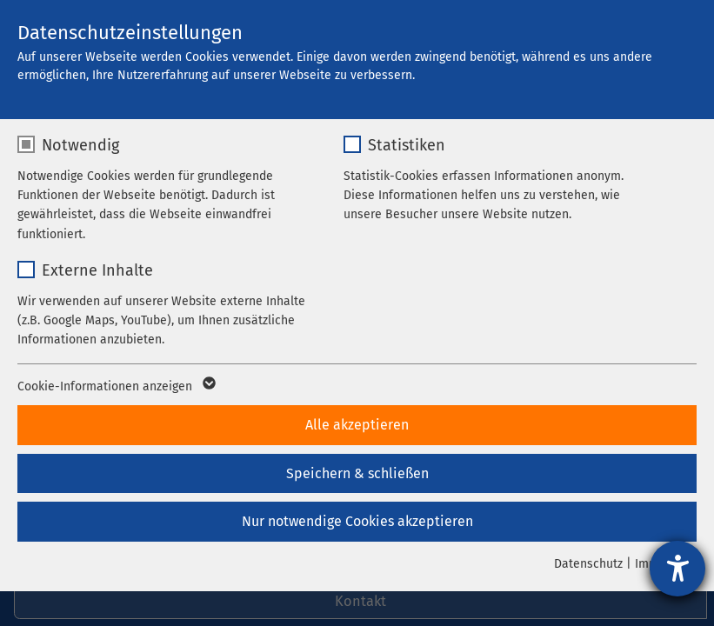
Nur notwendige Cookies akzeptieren (357, 521)
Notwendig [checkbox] (80, 145)
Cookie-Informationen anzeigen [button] (115, 386)
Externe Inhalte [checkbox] (97, 270)
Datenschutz (588, 563)
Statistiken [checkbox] (406, 145)
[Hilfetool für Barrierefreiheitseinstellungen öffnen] (677, 568)
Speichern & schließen (357, 473)
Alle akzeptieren (357, 424)
